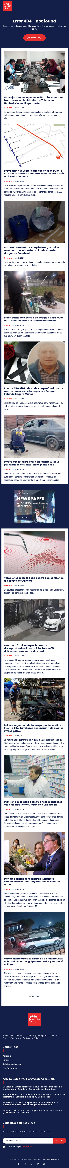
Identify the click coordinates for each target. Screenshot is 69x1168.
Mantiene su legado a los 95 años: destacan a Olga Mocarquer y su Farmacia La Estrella (33, 803)
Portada (8, 586)
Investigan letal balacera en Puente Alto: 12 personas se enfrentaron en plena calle (31, 463)
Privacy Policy (27, 1147)
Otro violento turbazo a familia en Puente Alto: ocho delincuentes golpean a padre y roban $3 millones (33, 961)
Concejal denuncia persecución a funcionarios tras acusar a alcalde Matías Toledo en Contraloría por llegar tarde (33, 100)
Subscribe (59, 1140)
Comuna (8, 108)
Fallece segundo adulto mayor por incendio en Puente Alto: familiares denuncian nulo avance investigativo (34, 728)
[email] (28, 1141)
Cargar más (34, 996)
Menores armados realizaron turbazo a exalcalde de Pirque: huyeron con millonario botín (32, 881)
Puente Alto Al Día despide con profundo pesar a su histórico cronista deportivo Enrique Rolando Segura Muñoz (33, 391)
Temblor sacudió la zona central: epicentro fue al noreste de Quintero (34, 579)
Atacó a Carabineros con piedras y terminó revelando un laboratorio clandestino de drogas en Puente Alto (31, 250)
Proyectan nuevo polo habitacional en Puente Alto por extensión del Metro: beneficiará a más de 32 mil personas (34, 173)
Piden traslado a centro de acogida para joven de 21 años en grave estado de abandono (34, 319)
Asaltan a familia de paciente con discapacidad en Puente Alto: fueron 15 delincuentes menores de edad (29, 648)
